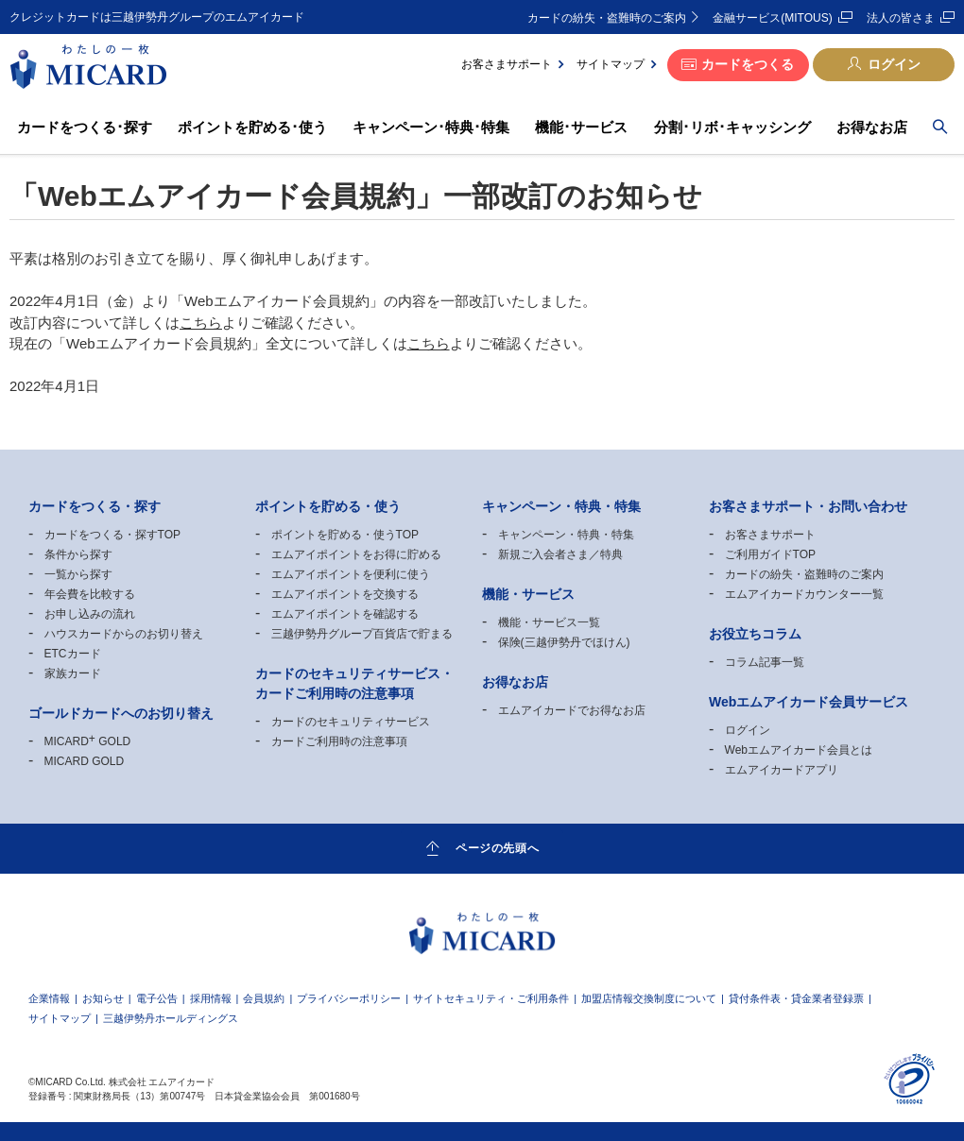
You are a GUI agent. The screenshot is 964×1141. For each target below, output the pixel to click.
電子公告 (157, 999)
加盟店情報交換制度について (648, 999)
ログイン (894, 64)
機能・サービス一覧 (549, 622)
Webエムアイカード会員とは (798, 750)
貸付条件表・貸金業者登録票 (796, 999)
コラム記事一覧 (764, 662)
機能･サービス (581, 127)
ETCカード (72, 653)
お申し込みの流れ (89, 614)
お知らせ (103, 999)
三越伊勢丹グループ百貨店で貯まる (362, 633)
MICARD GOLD (87, 741)
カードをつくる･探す (84, 127)
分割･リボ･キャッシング (732, 127)
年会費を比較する (89, 594)
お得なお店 (871, 127)
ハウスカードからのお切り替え (123, 633)
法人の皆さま (901, 18)
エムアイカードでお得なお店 (572, 710)
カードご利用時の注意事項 (339, 741)
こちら (201, 323)
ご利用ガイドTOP (770, 554)
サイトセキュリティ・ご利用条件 (491, 999)
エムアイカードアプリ (781, 769)
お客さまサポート (506, 64)
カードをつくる (747, 64)
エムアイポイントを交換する (345, 594)
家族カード (72, 673)
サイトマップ (611, 64)
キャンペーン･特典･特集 (431, 127)
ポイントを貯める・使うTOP (345, 534)
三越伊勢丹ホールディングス (170, 1018)
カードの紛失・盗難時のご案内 (606, 18)
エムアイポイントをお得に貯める (356, 554)
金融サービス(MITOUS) (772, 18)
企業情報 (49, 999)
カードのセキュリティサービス (350, 721)
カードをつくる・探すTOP (112, 534)
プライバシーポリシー (349, 999)
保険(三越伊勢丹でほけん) (564, 642)
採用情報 (211, 999)
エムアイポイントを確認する (345, 614)
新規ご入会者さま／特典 (560, 554)
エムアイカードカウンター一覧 (804, 594)
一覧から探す (78, 574)
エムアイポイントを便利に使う (350, 574)
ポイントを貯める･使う (252, 127)
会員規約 (263, 999)
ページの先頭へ (497, 847)
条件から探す (78, 554)
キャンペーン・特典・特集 (566, 534)
